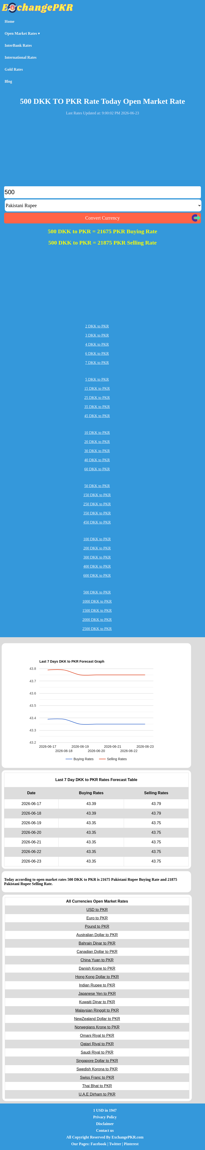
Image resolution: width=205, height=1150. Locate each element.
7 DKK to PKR (97, 363)
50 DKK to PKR (97, 486)
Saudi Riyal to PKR (97, 1052)
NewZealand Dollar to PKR (97, 1019)
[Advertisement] (102, 152)
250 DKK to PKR (97, 504)
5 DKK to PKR (97, 379)
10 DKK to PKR (97, 433)
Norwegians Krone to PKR (97, 1027)
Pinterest (131, 1144)
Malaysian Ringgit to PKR (97, 1010)
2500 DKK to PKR (97, 629)
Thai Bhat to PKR (97, 1086)
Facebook (98, 1144)
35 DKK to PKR (97, 407)
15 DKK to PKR (97, 388)
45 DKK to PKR (97, 416)
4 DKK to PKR (97, 344)
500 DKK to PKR (97, 592)
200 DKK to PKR (97, 548)
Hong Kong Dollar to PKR (97, 977)
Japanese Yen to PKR (97, 994)
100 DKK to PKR (97, 539)
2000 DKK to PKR (97, 620)
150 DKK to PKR (97, 495)
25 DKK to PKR (97, 398)
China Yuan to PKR (97, 960)
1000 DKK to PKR (97, 601)
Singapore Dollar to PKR (97, 1061)
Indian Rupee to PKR (97, 985)
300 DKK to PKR (97, 557)
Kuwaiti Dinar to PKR (97, 1002)
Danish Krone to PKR (97, 968)
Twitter (115, 1144)
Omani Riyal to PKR (97, 1035)
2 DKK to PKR (97, 326)
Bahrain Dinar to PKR (97, 943)
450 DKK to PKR (97, 522)
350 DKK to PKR (97, 513)
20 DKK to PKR (97, 442)
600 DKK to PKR (97, 575)
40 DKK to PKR (97, 460)
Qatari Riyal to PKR (97, 1044)
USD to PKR (97, 910)
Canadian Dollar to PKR (97, 952)
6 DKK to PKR (97, 353)
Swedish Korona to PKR (97, 1069)
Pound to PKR (97, 926)
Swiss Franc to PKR (97, 1077)
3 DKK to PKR (97, 335)
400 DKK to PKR (97, 566)
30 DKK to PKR (97, 451)
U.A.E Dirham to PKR (97, 1094)
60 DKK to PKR (97, 469)
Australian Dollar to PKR (97, 935)
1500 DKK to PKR (97, 610)
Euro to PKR (97, 918)
